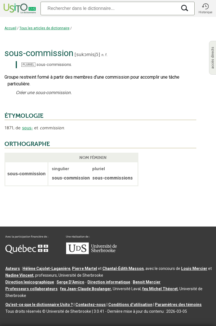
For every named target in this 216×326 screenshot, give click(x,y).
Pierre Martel (84, 268)
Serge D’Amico (70, 282)
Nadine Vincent (19, 275)
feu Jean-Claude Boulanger (85, 289)
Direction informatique (108, 282)
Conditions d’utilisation (130, 304)
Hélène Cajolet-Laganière (46, 268)
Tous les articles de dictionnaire (44, 28)
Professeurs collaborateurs (31, 289)
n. (103, 55)
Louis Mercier (194, 268)
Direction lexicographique (29, 282)
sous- (27, 128)
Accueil (10, 28)
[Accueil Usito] (19, 8)
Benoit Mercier (147, 282)
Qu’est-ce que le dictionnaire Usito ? (39, 304)
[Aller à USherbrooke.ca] (91, 252)
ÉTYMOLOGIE (23, 115)
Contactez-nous (90, 304)
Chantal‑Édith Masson (123, 268)
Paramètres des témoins (178, 304)
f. (106, 55)
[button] (205, 8)
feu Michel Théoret (160, 289)
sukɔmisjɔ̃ (87, 54)
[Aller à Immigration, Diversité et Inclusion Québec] (26, 252)
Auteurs (12, 268)
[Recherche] (109, 8)
